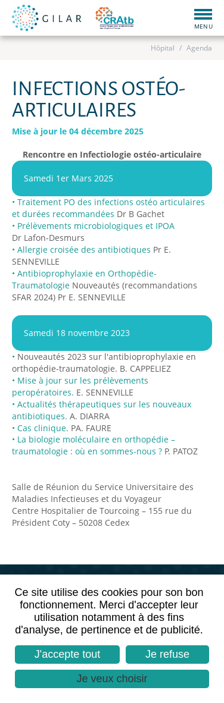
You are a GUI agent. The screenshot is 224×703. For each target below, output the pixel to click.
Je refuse (167, 654)
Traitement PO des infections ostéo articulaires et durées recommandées (108, 207)
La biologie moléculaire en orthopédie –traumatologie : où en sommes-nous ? (93, 445)
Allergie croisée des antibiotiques (84, 249)
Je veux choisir (111, 679)
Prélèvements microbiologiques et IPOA (96, 225)
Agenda (199, 48)
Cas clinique (41, 428)
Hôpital (163, 48)
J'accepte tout (68, 654)
